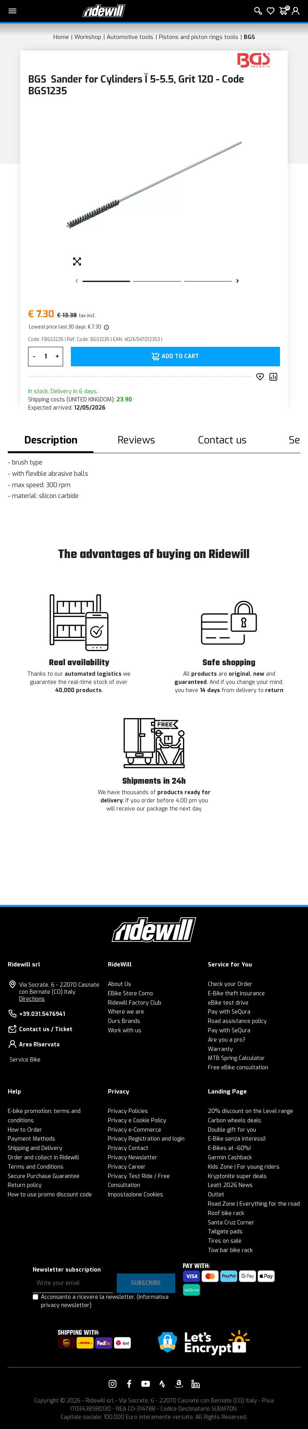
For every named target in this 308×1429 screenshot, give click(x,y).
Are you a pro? (226, 1040)
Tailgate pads (225, 1231)
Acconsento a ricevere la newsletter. (105, 1301)
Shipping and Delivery (35, 1148)
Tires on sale (224, 1241)
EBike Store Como (130, 993)
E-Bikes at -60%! (229, 1148)
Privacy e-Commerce (134, 1130)
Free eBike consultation (238, 1067)
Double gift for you (232, 1130)
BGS (249, 37)
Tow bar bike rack (230, 1250)
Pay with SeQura (229, 1012)
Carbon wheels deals (234, 1120)
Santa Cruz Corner (231, 1222)
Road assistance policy (237, 1021)
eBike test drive (228, 1003)
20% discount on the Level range (250, 1111)
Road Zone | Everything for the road (254, 1204)
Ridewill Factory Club (134, 1003)
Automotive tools (130, 37)
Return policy (25, 1185)
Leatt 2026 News (230, 1185)
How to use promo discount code (50, 1194)
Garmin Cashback (230, 1157)
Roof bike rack (226, 1213)
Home (61, 37)
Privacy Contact (128, 1148)
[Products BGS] (254, 60)
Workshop (87, 37)
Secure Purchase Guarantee (43, 1176)
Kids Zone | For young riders (244, 1167)
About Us (119, 984)
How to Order (25, 1130)
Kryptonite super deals (237, 1176)
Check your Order (230, 984)
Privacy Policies (128, 1111)
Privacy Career (127, 1167)
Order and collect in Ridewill (43, 1157)
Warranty (220, 1049)
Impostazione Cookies (135, 1194)
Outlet (216, 1194)
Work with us (124, 1030)
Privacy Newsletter (132, 1157)
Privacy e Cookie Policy (137, 1120)
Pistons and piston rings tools (198, 37)
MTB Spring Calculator (236, 1058)
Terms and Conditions (35, 1167)
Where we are (126, 1012)
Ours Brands (124, 1021)
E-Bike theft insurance (236, 993)
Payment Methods (31, 1139)
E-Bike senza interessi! (237, 1139)
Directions (32, 999)
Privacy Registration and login (146, 1139)
